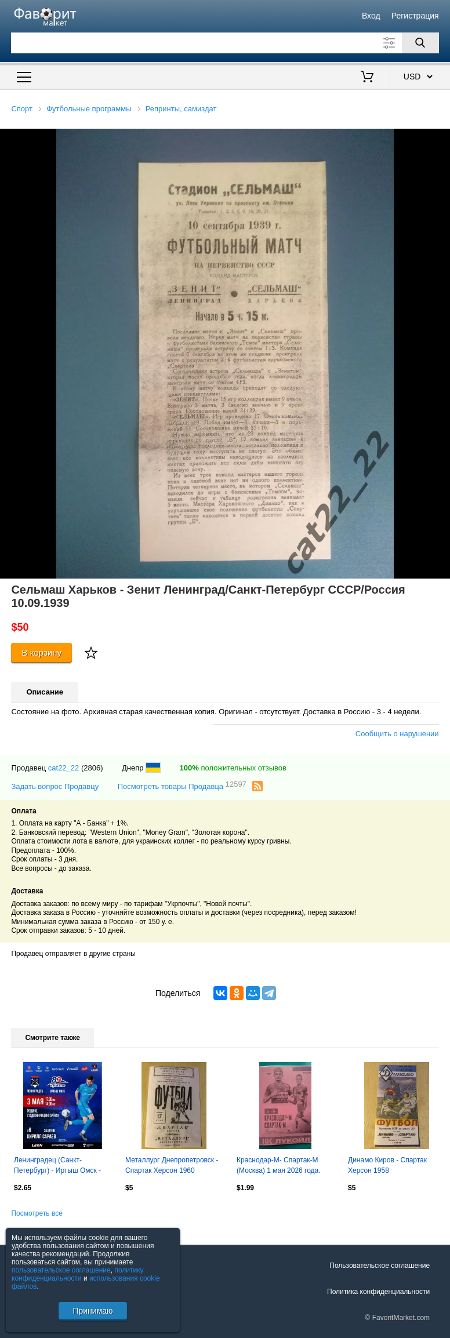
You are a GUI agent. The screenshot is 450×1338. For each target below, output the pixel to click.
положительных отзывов (233, 767)
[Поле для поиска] (224, 42)
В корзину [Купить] (41, 652)
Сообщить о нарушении (397, 733)
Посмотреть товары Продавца (182, 786)
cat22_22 (63, 767)
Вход (371, 15)
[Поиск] (420, 42)
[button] (439, 139)
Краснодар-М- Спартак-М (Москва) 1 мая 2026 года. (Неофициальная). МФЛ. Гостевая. (279, 1166)
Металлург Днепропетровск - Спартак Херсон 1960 (171, 1165)
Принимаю (92, 1310)
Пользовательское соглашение (379, 1265)
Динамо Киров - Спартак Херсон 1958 (387, 1165)
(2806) (92, 767)
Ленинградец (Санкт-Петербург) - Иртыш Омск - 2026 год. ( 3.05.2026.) (57, 1166)
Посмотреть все (36, 1213)
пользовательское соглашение (61, 1270)
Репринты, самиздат (181, 108)
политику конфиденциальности (78, 1274)
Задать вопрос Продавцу (55, 786)
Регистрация (415, 15)
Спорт (21, 108)
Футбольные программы (88, 108)
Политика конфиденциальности (378, 1292)
